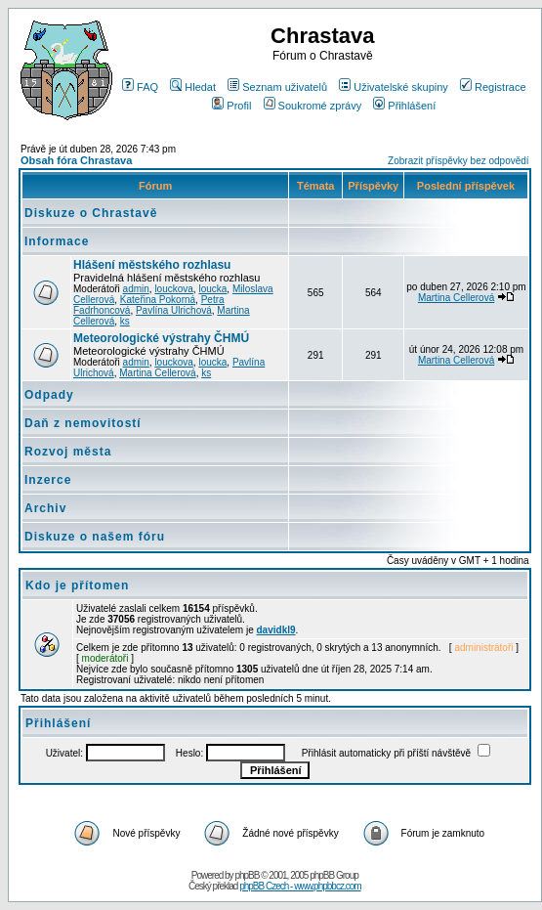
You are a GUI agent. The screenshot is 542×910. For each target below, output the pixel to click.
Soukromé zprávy (313, 105)
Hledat (193, 87)
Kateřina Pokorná (157, 299)
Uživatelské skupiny (393, 87)
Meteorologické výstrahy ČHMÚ (161, 338)
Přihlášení (404, 105)
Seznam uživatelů (277, 87)
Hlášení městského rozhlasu (151, 265)
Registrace (493, 87)
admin (136, 288)
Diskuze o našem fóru (94, 536)
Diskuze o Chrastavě (90, 213)
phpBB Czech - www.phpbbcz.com (299, 886)
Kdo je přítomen (77, 585)
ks (125, 321)
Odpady (49, 395)
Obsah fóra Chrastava (76, 160)
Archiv (45, 508)
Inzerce (47, 480)
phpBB (246, 875)
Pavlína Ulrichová (174, 310)
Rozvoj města (67, 451)
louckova (173, 288)
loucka (212, 288)
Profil (231, 105)
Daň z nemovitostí (83, 423)
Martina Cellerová (456, 297)
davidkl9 (276, 630)
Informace (56, 241)
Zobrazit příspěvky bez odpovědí (458, 160)
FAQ (140, 87)
